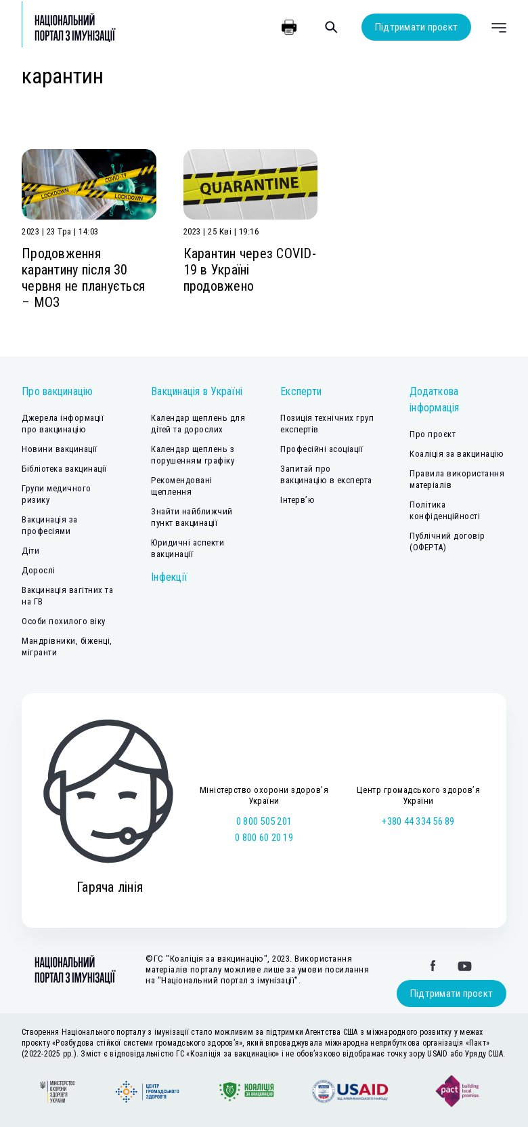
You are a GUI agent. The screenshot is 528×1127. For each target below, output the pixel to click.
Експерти (301, 391)
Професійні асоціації (321, 449)
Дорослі (39, 570)
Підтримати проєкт (416, 27)
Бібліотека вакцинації (64, 469)
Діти (30, 551)
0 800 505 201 (264, 821)
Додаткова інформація (435, 399)
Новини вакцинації (59, 449)
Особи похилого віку (64, 621)
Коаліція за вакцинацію (457, 454)
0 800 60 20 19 (264, 838)
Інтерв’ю (297, 500)
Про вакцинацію (57, 391)
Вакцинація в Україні (196, 391)
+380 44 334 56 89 (418, 821)
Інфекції (169, 577)
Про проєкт (433, 434)
